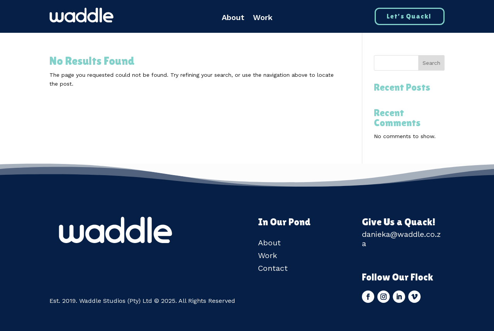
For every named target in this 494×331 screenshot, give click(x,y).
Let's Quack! (409, 16)
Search (431, 63)
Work (263, 18)
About (233, 18)
